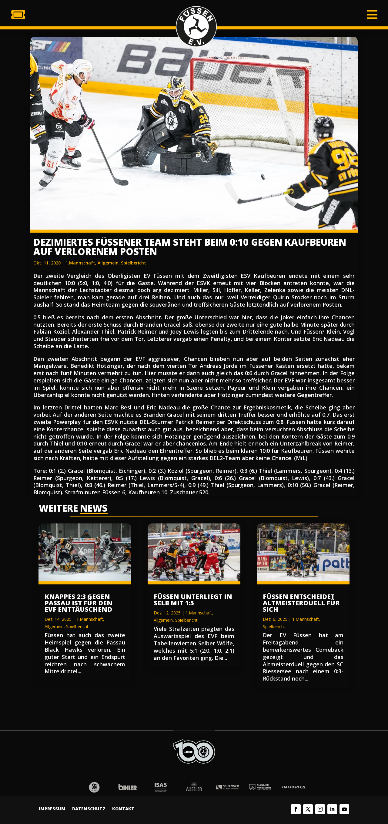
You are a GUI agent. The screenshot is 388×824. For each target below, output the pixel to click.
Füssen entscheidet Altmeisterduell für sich (301, 603)
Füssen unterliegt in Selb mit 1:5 (193, 599)
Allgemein (108, 263)
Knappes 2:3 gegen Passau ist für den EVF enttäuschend (78, 603)
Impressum (52, 809)
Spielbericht (133, 263)
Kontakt (123, 809)
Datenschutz (88, 809)
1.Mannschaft (80, 263)
